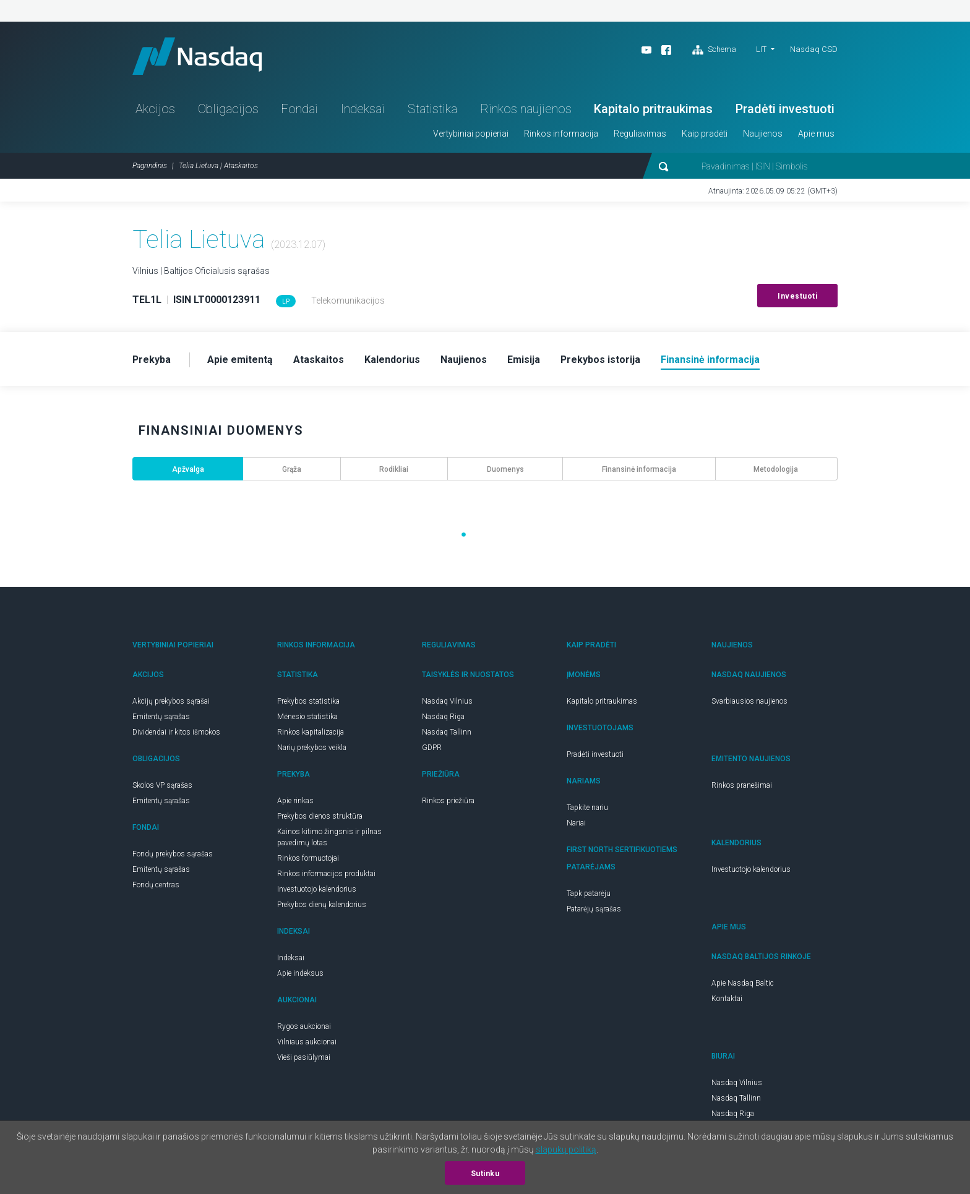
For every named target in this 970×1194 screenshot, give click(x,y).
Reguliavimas (640, 134)
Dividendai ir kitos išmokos (176, 732)
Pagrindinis (149, 165)
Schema (714, 50)
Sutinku (485, 1173)
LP (286, 301)
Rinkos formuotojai (308, 858)
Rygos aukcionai (304, 1026)
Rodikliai (393, 469)
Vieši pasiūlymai (303, 1057)
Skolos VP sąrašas (162, 785)
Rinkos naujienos (526, 108)
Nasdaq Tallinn (446, 732)
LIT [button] (761, 49)
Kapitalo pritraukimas (653, 108)
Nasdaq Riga (443, 716)
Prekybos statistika (308, 701)
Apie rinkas (295, 800)
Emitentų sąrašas (161, 716)
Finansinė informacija (639, 469)
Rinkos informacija (561, 134)
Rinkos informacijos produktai (326, 873)
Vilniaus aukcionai (307, 1042)
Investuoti (797, 296)
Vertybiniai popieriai (471, 134)
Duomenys (505, 469)
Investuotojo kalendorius (316, 889)
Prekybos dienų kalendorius (321, 904)
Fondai (299, 108)
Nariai (576, 823)
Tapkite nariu (587, 807)
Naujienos (763, 134)
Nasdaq (197, 56)
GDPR (432, 747)
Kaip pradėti (705, 134)
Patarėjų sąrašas (594, 909)
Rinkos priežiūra (448, 800)
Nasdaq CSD (814, 49)
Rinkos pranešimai (741, 785)
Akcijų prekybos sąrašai (171, 701)
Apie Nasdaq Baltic (742, 983)
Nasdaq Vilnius (447, 701)
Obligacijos (228, 108)
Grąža (291, 469)
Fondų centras (155, 885)
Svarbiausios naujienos (749, 701)
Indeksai (363, 108)
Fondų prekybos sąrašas (172, 854)
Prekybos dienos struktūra (320, 816)
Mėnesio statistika (307, 716)
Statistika (432, 108)
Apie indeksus (300, 973)
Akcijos (155, 108)
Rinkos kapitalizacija (310, 732)
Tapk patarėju (589, 893)
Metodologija (775, 469)
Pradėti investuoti (785, 108)
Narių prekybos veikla (311, 747)
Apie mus (816, 134)
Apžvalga (188, 469)
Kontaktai (726, 998)
